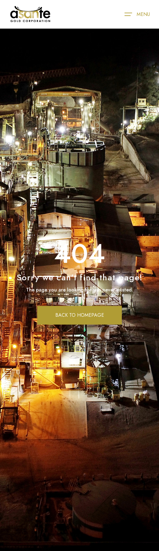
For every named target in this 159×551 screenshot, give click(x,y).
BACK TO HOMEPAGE (79, 315)
